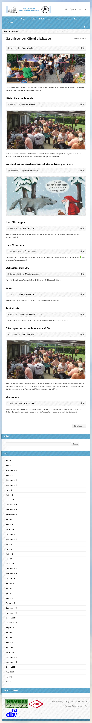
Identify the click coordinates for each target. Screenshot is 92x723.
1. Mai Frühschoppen (15, 222)
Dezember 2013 (11, 657)
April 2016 (9, 554)
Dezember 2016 (11, 534)
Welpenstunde (12, 397)
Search (75, 444)
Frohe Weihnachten (15, 245)
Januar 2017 (10, 529)
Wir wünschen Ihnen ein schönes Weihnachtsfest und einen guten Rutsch (39, 164)
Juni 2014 (9, 632)
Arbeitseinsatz (12, 308)
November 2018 (11, 485)
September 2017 (11, 514)
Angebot (24, 19)
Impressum (10, 22)
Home (8, 19)
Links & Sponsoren (45, 19)
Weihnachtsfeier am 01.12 (17, 267)
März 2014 (9, 647)
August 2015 (10, 583)
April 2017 (9, 524)
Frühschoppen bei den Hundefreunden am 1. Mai (28, 328)
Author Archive (13, 31)
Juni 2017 (9, 519)
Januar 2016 (10, 564)
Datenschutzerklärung (63, 19)
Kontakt (33, 19)
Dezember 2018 (11, 480)
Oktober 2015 (10, 578)
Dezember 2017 (11, 505)
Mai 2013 (9, 677)
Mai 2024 (9, 460)
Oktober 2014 (11, 618)
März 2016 (9, 559)
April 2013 (9, 682)
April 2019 (9, 475)
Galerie (9, 287)
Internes (77, 19)
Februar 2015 (10, 603)
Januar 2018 (10, 500)
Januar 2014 (10, 652)
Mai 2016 (9, 549)
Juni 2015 (9, 588)
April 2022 (9, 465)
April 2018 (9, 495)
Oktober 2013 (11, 667)
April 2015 (9, 598)
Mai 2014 (9, 637)
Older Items (79, 426)
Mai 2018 (9, 490)
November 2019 (11, 470)
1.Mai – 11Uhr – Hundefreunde (19, 98)
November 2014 (11, 613)
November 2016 (11, 539)
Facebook (84, 26)
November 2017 (11, 510)
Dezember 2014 (11, 608)
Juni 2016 (9, 544)
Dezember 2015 (11, 569)
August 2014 (10, 628)
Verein (16, 19)
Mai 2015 (9, 593)
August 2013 (10, 672)
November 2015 (11, 573)
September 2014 (11, 623)
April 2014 (9, 642)
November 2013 (11, 662)
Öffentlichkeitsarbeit (27, 48)
